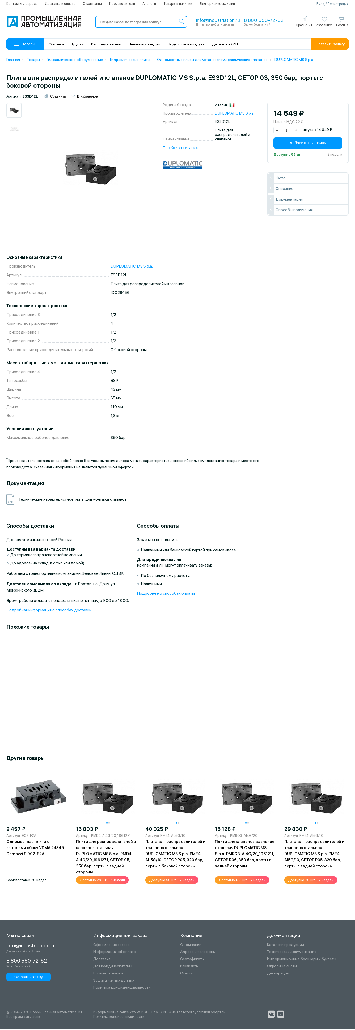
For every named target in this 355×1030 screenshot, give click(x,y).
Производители (122, 3)
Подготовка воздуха (186, 44)
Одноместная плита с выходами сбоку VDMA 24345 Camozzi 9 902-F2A (35, 847)
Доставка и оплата (60, 3)
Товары (24, 44)
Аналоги (149, 3)
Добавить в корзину (308, 143)
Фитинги (56, 44)
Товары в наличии (177, 3)
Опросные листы (282, 966)
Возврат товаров (108, 974)
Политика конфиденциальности (122, 988)
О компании (92, 3)
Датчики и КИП (225, 44)
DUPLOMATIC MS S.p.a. (235, 113)
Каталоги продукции (285, 945)
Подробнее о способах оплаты (166, 593)
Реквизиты (189, 966)
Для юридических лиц (217, 3)
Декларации (278, 974)
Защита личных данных (113, 980)
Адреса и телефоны (197, 952)
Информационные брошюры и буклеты (301, 959)
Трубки (77, 44)
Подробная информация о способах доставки (48, 610)
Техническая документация (291, 952)
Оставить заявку (330, 43)
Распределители (106, 44)
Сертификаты (192, 959)
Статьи (186, 974)
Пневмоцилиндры (144, 44)
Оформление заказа (111, 945)
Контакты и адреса (21, 3)
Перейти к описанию (180, 148)
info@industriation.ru (218, 20)
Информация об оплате (114, 952)
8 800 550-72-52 (264, 20)
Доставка (102, 959)
